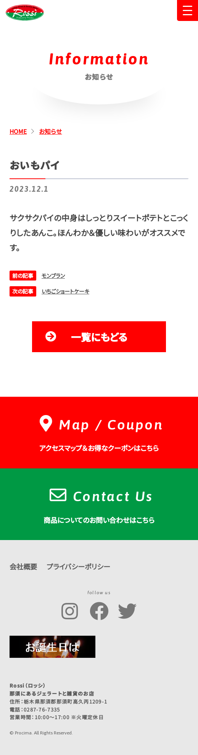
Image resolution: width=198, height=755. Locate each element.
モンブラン (53, 275)
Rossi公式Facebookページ (99, 611)
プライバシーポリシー (78, 566)
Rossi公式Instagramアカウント (70, 611)
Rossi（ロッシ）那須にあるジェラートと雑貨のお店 (25, 13)
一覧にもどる (99, 337)
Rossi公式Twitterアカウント (127, 611)
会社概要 (23, 566)
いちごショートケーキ (65, 291)
